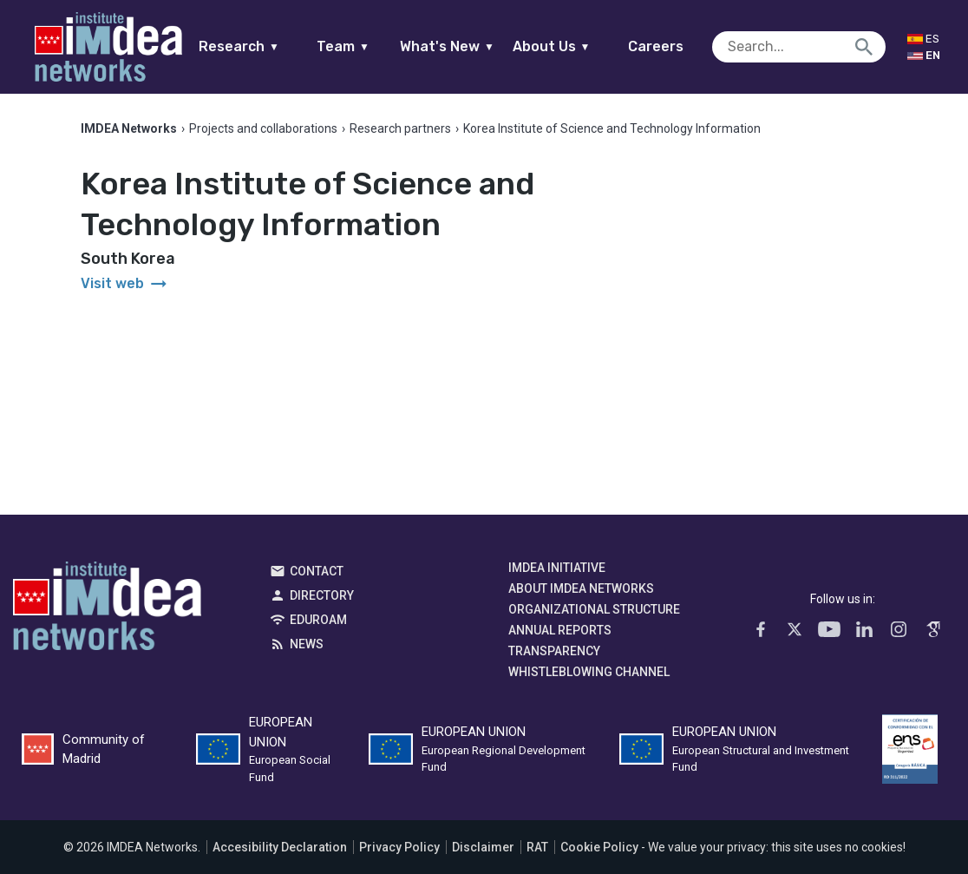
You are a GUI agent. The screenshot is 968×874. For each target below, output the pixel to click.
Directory (322, 595)
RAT (537, 847)
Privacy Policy (399, 847)
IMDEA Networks (107, 610)
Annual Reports (560, 630)
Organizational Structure (594, 609)
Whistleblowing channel (589, 672)
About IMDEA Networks (581, 588)
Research (239, 46)
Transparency (554, 651)
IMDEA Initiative (556, 568)
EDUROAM (318, 620)
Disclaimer (483, 847)
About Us (552, 46)
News (307, 644)
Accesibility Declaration (280, 847)
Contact (316, 571)
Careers (655, 46)
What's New (447, 46)
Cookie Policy (599, 847)
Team (343, 46)
